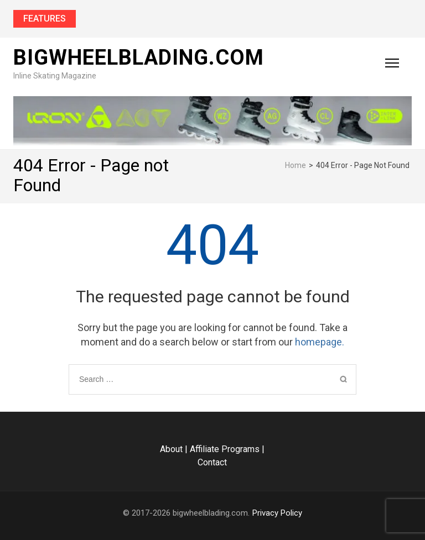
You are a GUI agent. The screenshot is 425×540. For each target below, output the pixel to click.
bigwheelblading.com (138, 57)
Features (44, 18)
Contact (212, 462)
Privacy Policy (277, 513)
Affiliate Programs (225, 449)
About (171, 449)
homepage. (319, 342)
